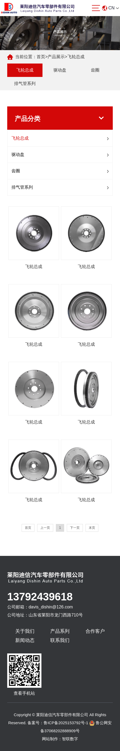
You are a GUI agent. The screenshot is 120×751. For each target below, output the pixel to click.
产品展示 (56, 56)
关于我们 (24, 631)
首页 (41, 56)
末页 (92, 528)
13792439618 (40, 597)
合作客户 (95, 631)
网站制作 (50, 739)
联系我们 (59, 640)
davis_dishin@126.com (51, 607)
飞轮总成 (75, 56)
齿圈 (95, 70)
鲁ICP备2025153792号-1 (66, 722)
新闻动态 (24, 640)
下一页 (75, 528)
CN (110, 8)
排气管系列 (25, 83)
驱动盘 (59, 70)
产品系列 (59, 631)
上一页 (45, 528)
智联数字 (70, 739)
